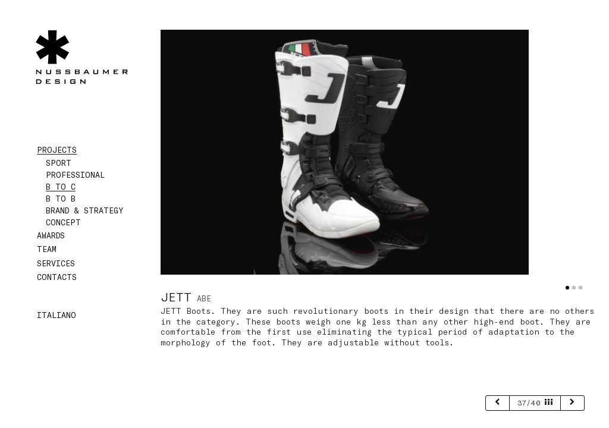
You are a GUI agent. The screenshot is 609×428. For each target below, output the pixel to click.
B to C (61, 186)
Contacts (57, 277)
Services (56, 263)
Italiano (56, 315)
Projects (57, 150)
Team (46, 249)
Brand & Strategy (84, 210)
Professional (75, 175)
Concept (63, 222)
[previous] (497, 403)
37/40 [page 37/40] (535, 402)
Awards (51, 235)
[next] (572, 403)
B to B (61, 198)
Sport (58, 163)
